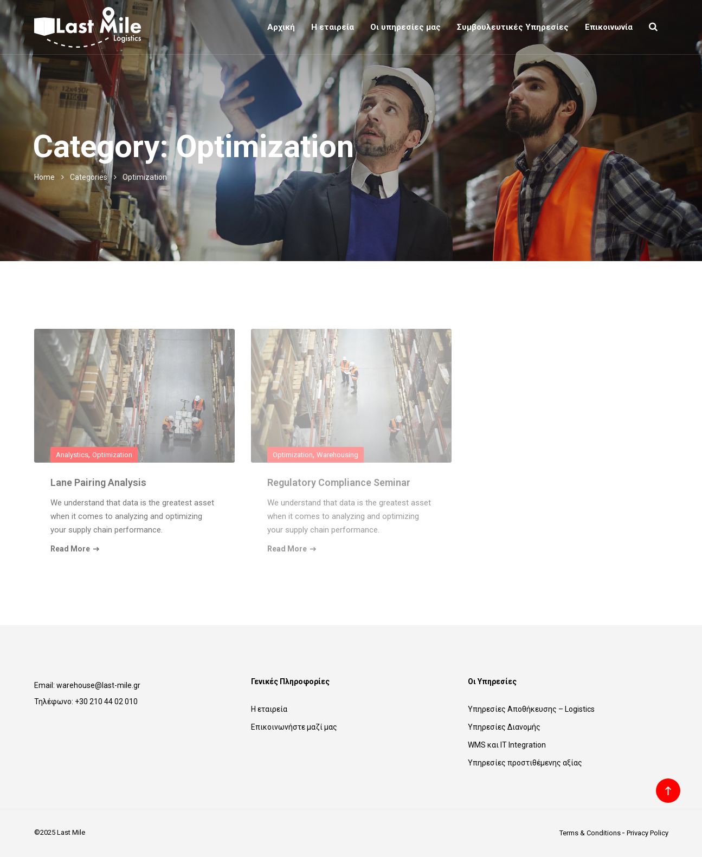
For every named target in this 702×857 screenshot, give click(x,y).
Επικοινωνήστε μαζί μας (294, 727)
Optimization (112, 455)
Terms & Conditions (590, 833)
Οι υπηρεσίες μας (405, 27)
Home (44, 177)
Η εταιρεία (332, 27)
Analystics (72, 455)
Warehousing (337, 455)
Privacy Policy (647, 833)
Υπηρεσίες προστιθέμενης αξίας (525, 762)
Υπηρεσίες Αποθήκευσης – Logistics (531, 709)
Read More (74, 548)
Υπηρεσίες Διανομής (504, 727)
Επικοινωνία (609, 27)
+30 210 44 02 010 (106, 701)
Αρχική (281, 27)
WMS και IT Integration (507, 745)
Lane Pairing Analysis (98, 482)
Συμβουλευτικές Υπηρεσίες (513, 27)
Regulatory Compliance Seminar (338, 482)
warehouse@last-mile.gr (98, 685)
